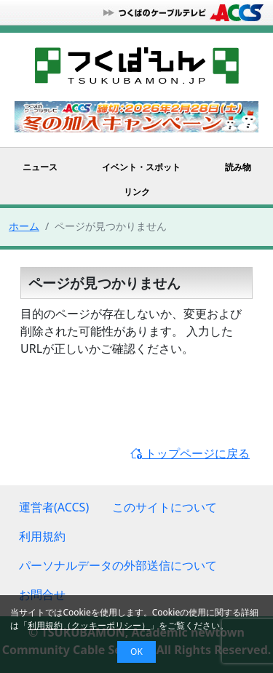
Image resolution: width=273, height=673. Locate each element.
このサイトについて (164, 507)
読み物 (238, 167)
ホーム (24, 226)
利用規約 (42, 536)
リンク (137, 192)
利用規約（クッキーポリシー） (89, 625)
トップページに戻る (190, 453)
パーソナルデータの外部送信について (118, 565)
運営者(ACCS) (54, 507)
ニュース (40, 167)
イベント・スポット (141, 167)
